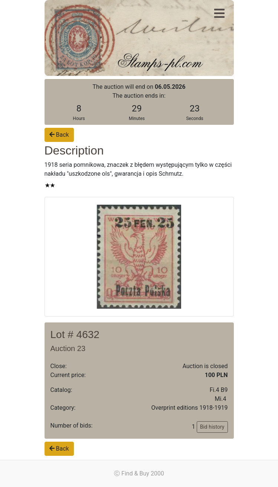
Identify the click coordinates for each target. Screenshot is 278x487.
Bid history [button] (212, 427)
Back (59, 134)
